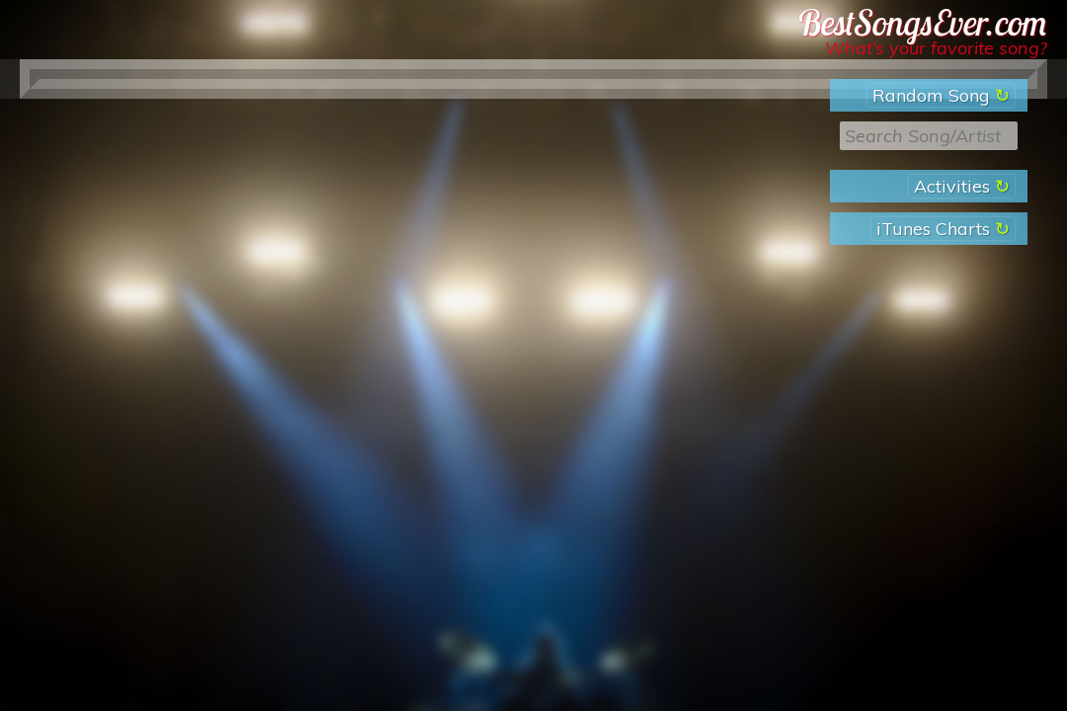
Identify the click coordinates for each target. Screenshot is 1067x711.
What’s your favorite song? (936, 48)
